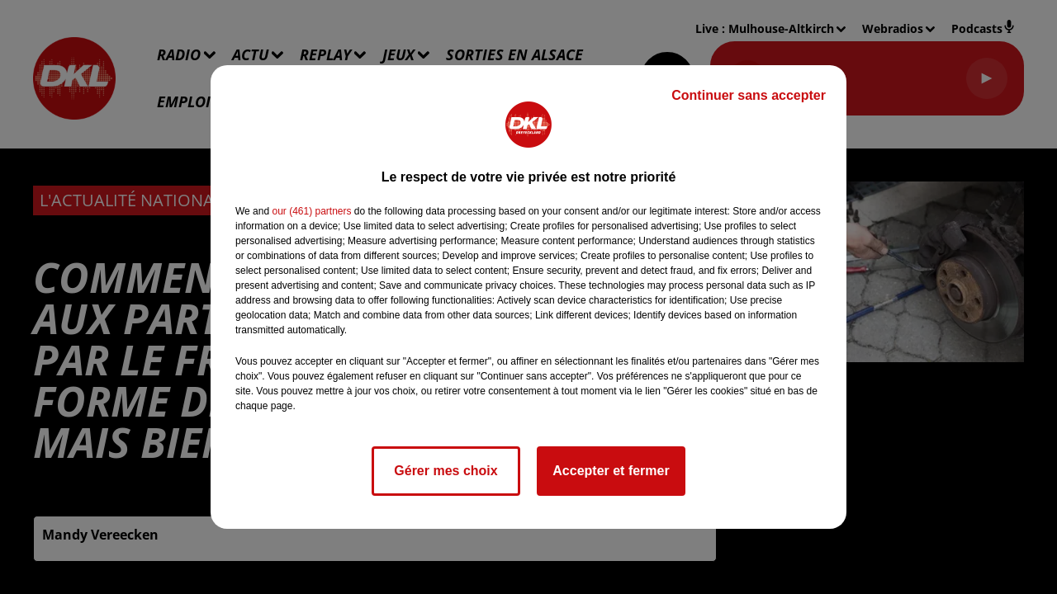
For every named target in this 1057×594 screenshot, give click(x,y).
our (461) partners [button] (311, 211)
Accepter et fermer (610, 471)
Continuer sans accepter (748, 95)
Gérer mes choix (445, 471)
